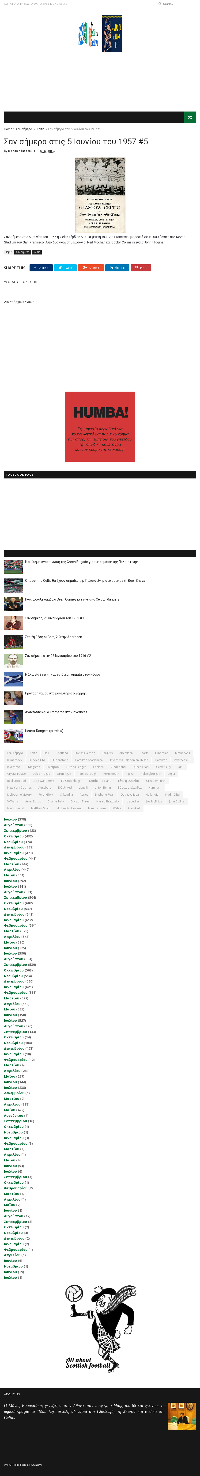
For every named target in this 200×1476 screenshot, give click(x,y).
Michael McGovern (69, 809)
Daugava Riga (130, 795)
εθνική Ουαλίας (128, 781)
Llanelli (83, 788)
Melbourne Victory (19, 795)
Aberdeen (126, 753)
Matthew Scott (40, 809)
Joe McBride (154, 802)
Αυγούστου (13, 825)
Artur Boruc (33, 802)
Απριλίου (12, 870)
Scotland (62, 753)
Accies (84, 795)
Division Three (80, 802)
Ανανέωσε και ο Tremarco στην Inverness (56, 712)
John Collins (177, 802)
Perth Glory (45, 795)
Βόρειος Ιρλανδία (130, 788)
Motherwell (182, 753)
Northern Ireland (100, 781)
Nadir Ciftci (172, 795)
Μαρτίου (11, 864)
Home (8, 129)
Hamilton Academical (89, 760)
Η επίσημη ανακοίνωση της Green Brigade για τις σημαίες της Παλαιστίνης (81, 562)
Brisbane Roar (104, 795)
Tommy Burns (97, 809)
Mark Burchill (15, 809)
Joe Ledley (133, 802)
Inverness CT (182, 760)
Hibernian (161, 753)
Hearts (144, 753)
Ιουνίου (10, 881)
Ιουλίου (10, 819)
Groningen (64, 774)
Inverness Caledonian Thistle (129, 760)
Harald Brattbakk (107, 802)
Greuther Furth (156, 781)
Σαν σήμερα (24, 129)
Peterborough (87, 774)
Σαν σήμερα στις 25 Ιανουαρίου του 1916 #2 (58, 656)
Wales (117, 809)
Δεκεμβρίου (14, 847)
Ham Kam (154, 788)
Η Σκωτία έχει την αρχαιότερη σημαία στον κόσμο (62, 675)
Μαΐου (9, 875)
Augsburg (44, 788)
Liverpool (53, 767)
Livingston (33, 767)
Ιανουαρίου (14, 853)
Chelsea (98, 767)
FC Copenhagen (71, 781)
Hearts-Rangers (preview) (44, 731)
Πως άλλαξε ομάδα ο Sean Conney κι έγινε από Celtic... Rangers (72, 600)
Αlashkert (134, 809)
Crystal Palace (16, 774)
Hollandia (152, 795)
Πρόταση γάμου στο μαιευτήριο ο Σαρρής (56, 694)
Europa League (76, 767)
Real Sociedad (16, 781)
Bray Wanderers (43, 781)
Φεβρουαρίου (15, 858)
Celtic (40, 129)
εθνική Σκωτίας (85, 753)
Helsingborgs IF (150, 774)
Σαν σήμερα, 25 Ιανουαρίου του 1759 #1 (54, 618)
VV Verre (13, 802)
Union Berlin (102, 788)
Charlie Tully (56, 802)
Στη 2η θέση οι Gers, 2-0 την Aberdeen (53, 637)
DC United (65, 788)
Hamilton (161, 760)
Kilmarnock (14, 760)
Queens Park (140, 767)
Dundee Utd (37, 760)
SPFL (47, 753)
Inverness (13, 767)
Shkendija (66, 795)
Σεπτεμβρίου (15, 831)
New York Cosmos (19, 788)
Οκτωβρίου (14, 836)
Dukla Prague (41, 774)
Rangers (107, 753)
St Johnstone (60, 760)
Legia (171, 774)
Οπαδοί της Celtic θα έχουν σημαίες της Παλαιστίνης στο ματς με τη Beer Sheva (85, 581)
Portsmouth (111, 774)
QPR (180, 767)
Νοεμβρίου (13, 842)
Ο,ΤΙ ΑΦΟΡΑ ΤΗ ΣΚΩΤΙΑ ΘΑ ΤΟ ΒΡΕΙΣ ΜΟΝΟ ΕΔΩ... (35, 3)
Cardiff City (163, 767)
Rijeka (130, 774)
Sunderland (118, 767)
